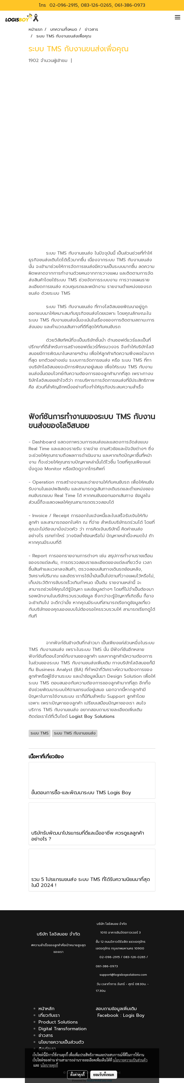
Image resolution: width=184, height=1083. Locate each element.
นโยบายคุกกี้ (49, 1065)
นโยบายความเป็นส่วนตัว (61, 1042)
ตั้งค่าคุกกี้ (77, 1074)
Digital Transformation (63, 1028)
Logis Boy (134, 1015)
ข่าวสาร (46, 1035)
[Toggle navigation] (177, 17)
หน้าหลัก (46, 1008)
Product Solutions (58, 1022)
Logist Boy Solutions (92, 716)
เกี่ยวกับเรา (49, 1015)
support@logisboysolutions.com (121, 974)
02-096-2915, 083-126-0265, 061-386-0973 (96, 5)
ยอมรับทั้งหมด (103, 1074)
